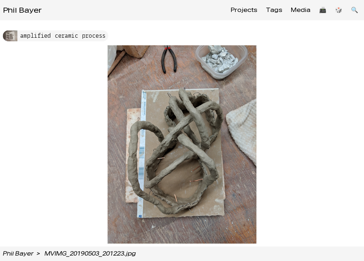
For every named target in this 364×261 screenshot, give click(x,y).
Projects (244, 10)
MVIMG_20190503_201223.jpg (90, 253)
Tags (274, 10)
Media (300, 10)
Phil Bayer (22, 10)
